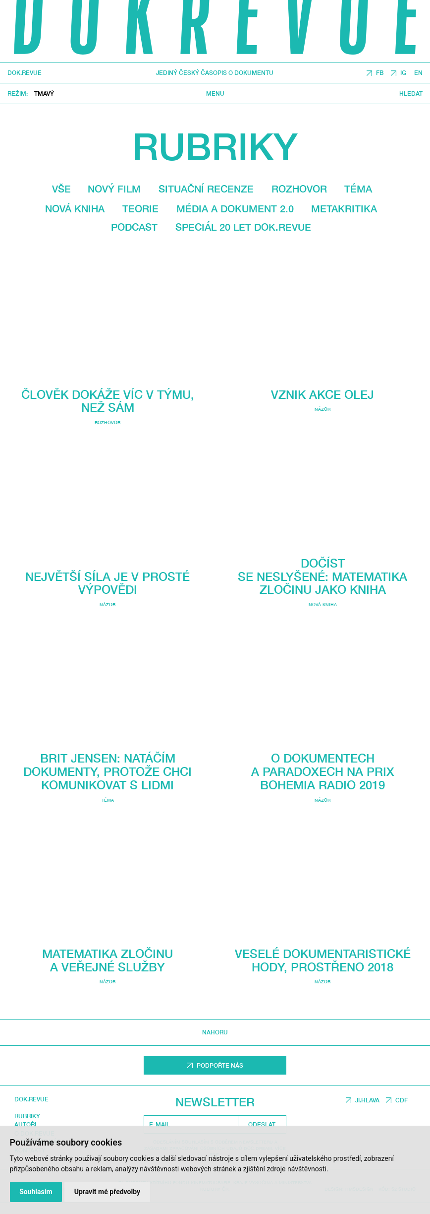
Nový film (114, 188)
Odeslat (261, 1122)
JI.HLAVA (367, 1098)
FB (379, 73)
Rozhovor (299, 188)
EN (418, 73)
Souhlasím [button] (36, 1192)
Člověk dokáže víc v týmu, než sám (107, 401)
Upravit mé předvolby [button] (107, 1192)
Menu (215, 93)
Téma (358, 188)
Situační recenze (206, 188)
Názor (107, 602)
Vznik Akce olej (322, 404)
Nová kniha (75, 208)
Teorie (140, 208)
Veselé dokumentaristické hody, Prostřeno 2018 (323, 951)
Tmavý (44, 93)
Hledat (411, 93)
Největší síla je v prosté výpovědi (107, 581)
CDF (401, 1098)
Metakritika (344, 208)
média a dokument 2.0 (235, 208)
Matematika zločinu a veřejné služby (107, 958)
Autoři (25, 1123)
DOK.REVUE (24, 73)
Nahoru (215, 1030)
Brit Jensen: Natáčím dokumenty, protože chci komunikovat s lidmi (107, 769)
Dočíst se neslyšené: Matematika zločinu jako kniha (322, 587)
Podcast (134, 227)
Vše (61, 188)
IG (403, 73)
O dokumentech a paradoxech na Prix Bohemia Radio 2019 (322, 805)
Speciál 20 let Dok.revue (243, 227)
